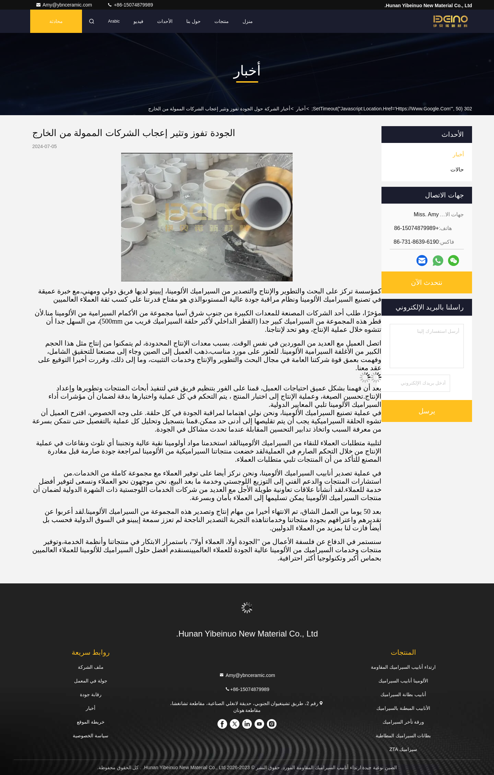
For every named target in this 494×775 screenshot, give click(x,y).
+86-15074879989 (130, 5)
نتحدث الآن (427, 282)
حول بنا (193, 21)
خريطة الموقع (91, 722)
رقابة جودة (91, 694)
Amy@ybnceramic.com (64, 5)
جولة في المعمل (90, 680)
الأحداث (165, 21)
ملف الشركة (91, 667)
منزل (248, 21)
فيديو (138, 21)
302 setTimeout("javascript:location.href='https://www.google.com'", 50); (391, 108)
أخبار (301, 108)
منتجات (221, 21)
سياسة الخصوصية (90, 735)
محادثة (56, 21)
